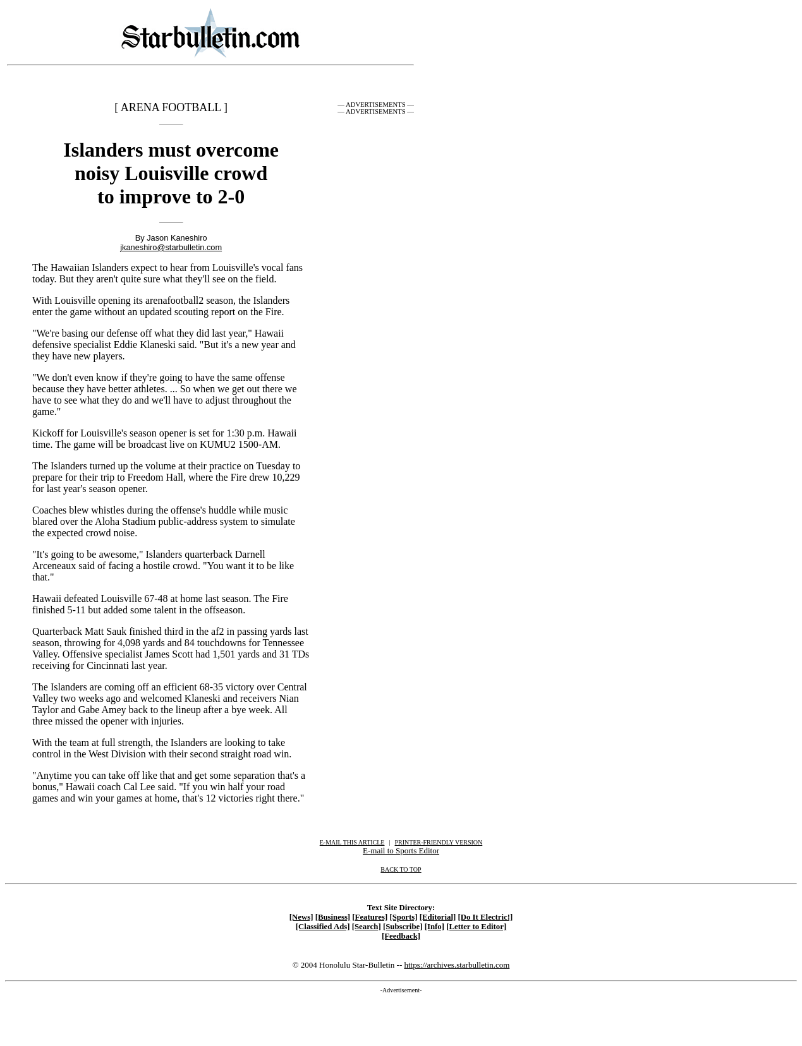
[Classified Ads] (323, 926)
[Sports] (403, 917)
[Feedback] (401, 936)
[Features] (369, 917)
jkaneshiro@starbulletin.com (171, 247)
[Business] (332, 917)
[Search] (366, 926)
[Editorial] (438, 917)
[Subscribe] (403, 926)
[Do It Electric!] (485, 917)
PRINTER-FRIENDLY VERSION (439, 842)
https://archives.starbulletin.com (456, 965)
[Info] (434, 926)
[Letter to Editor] (476, 926)
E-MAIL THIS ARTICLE (352, 842)
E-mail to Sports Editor (401, 850)
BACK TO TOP (400, 869)
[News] (301, 917)
